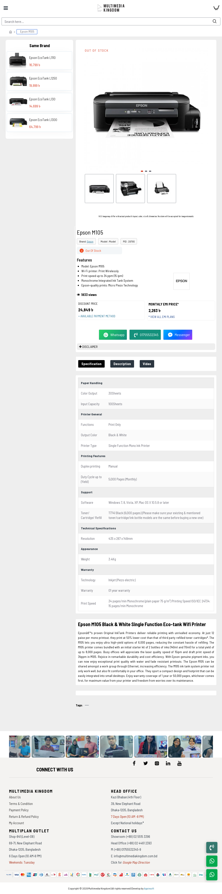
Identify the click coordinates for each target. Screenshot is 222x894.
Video (147, 364)
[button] (142, 171)
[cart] (216, 8)
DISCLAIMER (90, 347)
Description (122, 364)
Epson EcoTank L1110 (42, 58)
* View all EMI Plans (162, 317)
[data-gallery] (21, 747)
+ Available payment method (96, 316)
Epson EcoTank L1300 (43, 120)
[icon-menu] (134, 763)
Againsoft (149, 888)
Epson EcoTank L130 (42, 99)
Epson (90, 241)
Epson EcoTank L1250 (43, 78)
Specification (91, 364)
